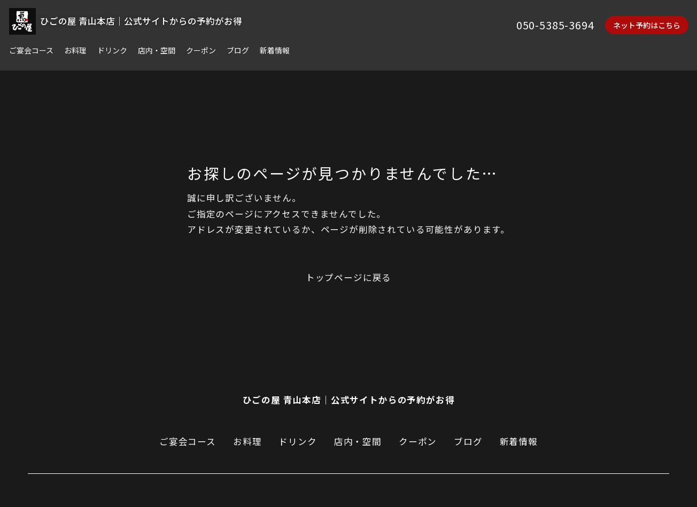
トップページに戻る (348, 277)
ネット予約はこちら (646, 25)
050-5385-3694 (555, 25)
